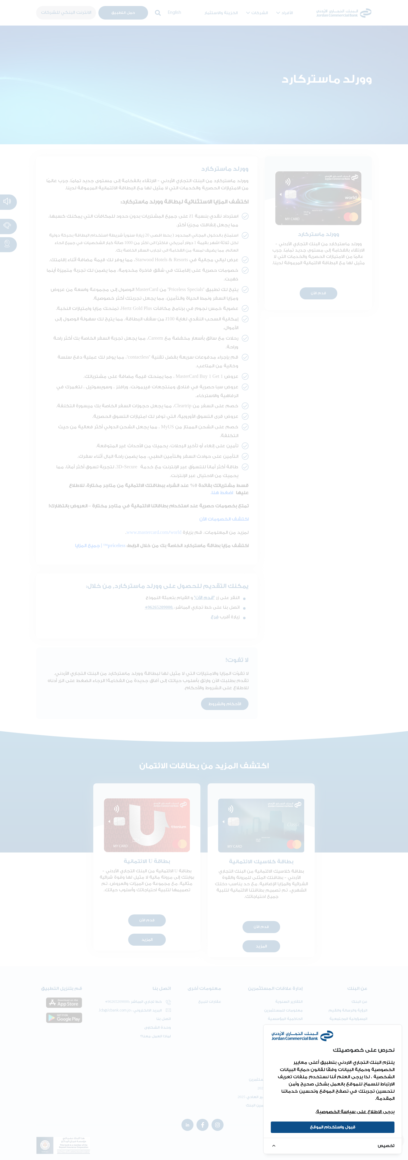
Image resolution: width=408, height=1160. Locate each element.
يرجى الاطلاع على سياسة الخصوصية (355, 1111)
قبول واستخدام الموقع (332, 1127)
